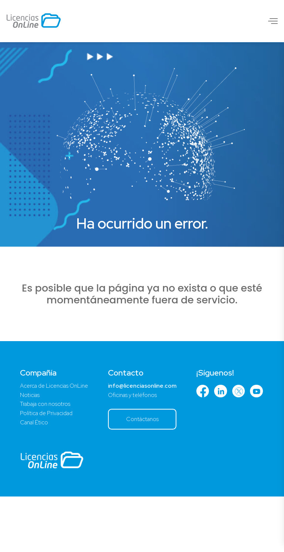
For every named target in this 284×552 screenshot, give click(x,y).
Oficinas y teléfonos (140, 448)
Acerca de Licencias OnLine (57, 439)
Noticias (30, 448)
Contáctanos (149, 473)
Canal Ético (35, 477)
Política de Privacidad (48, 468)
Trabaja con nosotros (47, 458)
